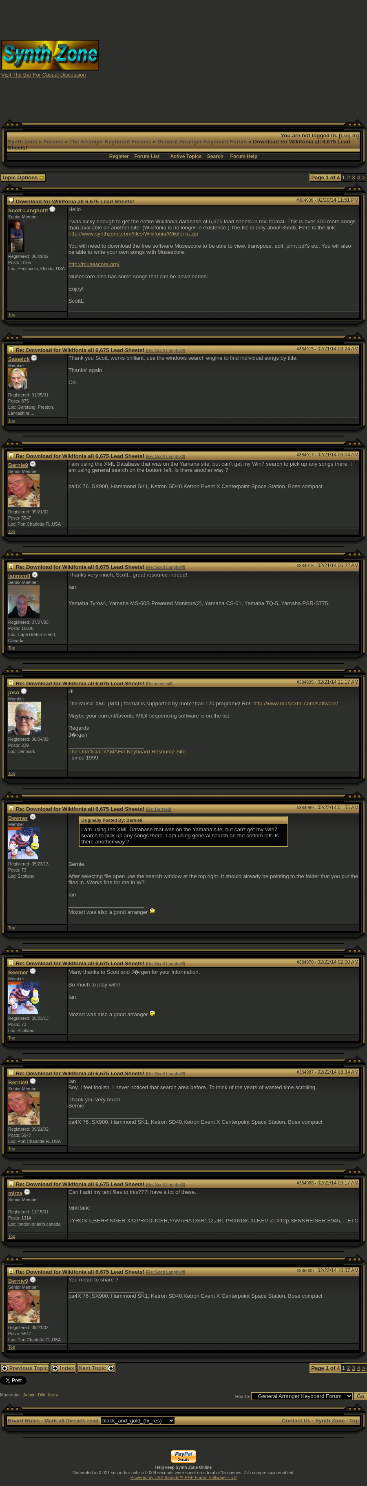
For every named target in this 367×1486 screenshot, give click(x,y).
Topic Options (23, 177)
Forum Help (244, 156)
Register (119, 156)
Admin (29, 1394)
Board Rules (24, 1421)
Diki (41, 1394)
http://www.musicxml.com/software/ (295, 703)
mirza (15, 1193)
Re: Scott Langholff (165, 350)
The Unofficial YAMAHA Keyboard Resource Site (127, 752)
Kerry (53, 1394)
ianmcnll (19, 576)
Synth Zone (23, 142)
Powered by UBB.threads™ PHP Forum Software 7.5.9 (183, 1477)
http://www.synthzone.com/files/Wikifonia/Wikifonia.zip (134, 234)
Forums (53, 142)
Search (215, 156)
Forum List (146, 156)
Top (11, 314)
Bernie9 (18, 465)
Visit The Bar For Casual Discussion (43, 75)
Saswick (19, 359)
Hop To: (242, 1396)
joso (13, 692)
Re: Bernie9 (158, 809)
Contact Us (296, 1421)
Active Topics (185, 156)
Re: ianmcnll (159, 683)
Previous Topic (25, 1368)
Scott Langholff (28, 210)
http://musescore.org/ (94, 264)
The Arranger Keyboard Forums (110, 142)
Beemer (18, 818)
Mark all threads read (71, 1421)
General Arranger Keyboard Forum (202, 142)
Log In (349, 135)
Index (63, 1368)
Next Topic (96, 1368)
